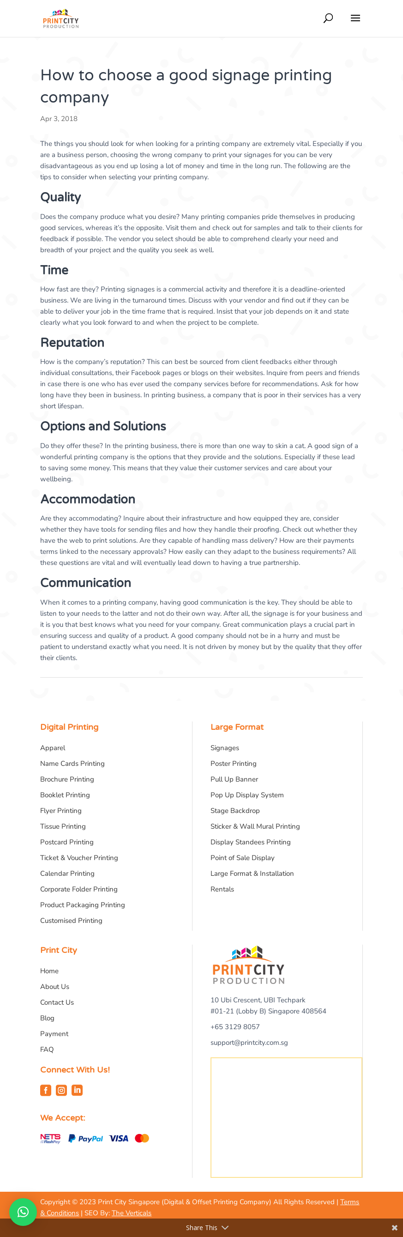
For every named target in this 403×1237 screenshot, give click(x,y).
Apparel (52, 747)
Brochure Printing (67, 779)
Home (49, 971)
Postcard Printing (67, 842)
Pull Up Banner (234, 779)
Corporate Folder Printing (79, 889)
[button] (23, 1212)
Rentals (222, 889)
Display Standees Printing (251, 842)
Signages (225, 747)
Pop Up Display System (247, 795)
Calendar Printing (67, 873)
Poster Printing (234, 763)
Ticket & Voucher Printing (79, 857)
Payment (54, 1033)
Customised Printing (71, 920)
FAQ (47, 1049)
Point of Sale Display (243, 857)
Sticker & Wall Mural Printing (255, 826)
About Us (54, 986)
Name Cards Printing (72, 763)
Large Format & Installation (252, 873)
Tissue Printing (63, 826)
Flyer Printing (61, 810)
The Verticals (131, 1213)
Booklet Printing (65, 795)
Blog (47, 1018)
